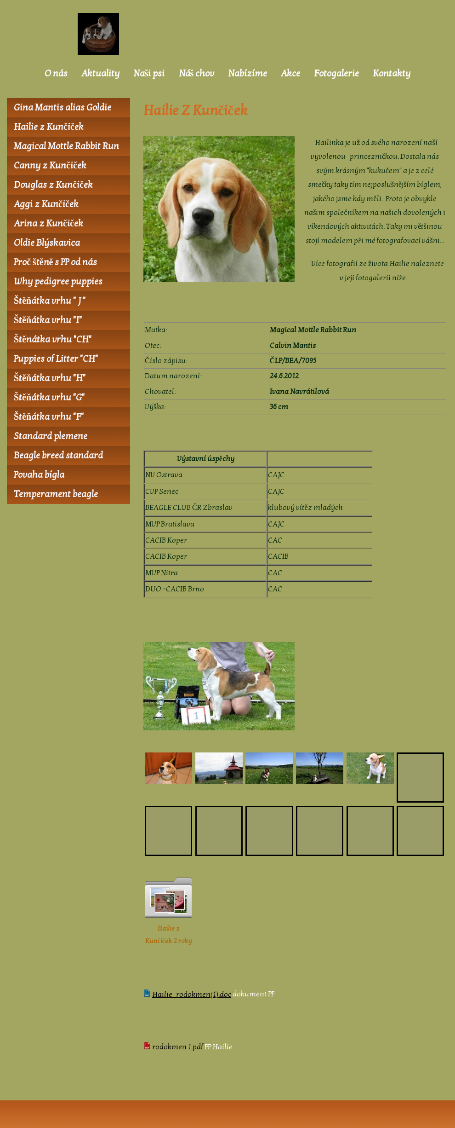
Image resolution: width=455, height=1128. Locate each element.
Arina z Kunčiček (48, 223)
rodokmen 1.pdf (177, 1047)
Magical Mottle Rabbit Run (66, 146)
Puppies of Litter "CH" (56, 358)
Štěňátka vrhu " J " (49, 301)
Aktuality (100, 73)
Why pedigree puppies (58, 281)
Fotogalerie (336, 73)
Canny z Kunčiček (50, 165)
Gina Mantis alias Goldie (62, 107)
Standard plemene (50, 436)
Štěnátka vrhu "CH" (52, 339)
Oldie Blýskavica (47, 243)
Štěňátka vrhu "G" (49, 397)
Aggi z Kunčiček (46, 204)
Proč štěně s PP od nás (55, 262)
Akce (290, 73)
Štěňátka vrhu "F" (49, 416)
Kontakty (391, 73)
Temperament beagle (56, 494)
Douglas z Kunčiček (53, 185)
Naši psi (149, 73)
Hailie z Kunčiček (49, 127)
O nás (56, 73)
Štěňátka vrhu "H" (49, 378)
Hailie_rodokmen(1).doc (191, 994)
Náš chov (197, 73)
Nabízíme (247, 73)
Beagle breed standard (58, 455)
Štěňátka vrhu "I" (48, 320)
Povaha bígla (39, 474)
